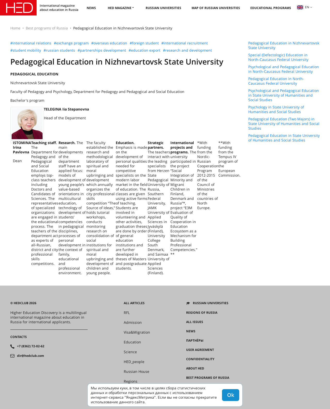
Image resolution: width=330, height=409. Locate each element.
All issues (194, 322)
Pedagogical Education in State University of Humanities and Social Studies (284, 138)
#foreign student (144, 43)
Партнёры (194, 341)
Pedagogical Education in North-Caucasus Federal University (276, 81)
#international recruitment (184, 43)
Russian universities (163, 8)
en (303, 7)
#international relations (30, 43)
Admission (133, 322)
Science (130, 352)
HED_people (134, 361)
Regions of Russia (201, 313)
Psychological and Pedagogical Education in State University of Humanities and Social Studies (283, 95)
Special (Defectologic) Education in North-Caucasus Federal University (278, 57)
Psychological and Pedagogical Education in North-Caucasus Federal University (283, 69)
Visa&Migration (137, 332)
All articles (134, 303)
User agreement (200, 350)
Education (132, 342)
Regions (130, 381)
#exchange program (71, 43)
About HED (195, 368)
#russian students (59, 50)
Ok (230, 394)
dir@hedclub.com (30, 356)
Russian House (136, 371)
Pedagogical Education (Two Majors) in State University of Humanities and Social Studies (283, 124)
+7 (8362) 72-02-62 (30, 346)
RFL (127, 312)
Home (15, 28)
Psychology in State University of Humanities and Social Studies (276, 109)
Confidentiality (200, 359)
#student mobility (25, 50)
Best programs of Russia (47, 28)
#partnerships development (102, 50)
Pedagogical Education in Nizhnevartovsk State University (283, 45)
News (91, 8)
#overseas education (109, 43)
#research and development (187, 50)
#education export (144, 50)
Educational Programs (270, 8)
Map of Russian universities (216, 8)
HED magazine (119, 8)
